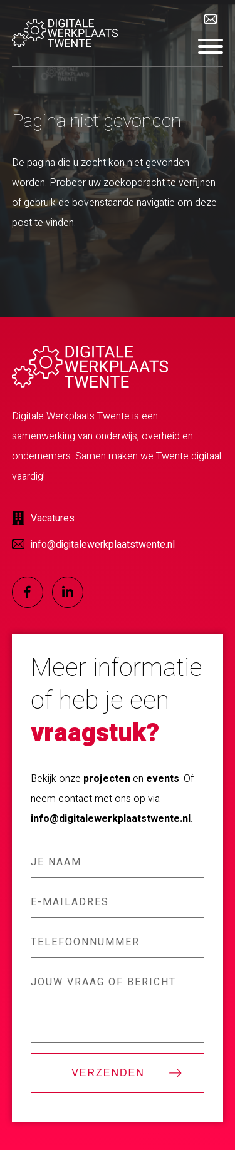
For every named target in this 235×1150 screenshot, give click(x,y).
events (162, 778)
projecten (106, 778)
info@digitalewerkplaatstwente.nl (111, 818)
